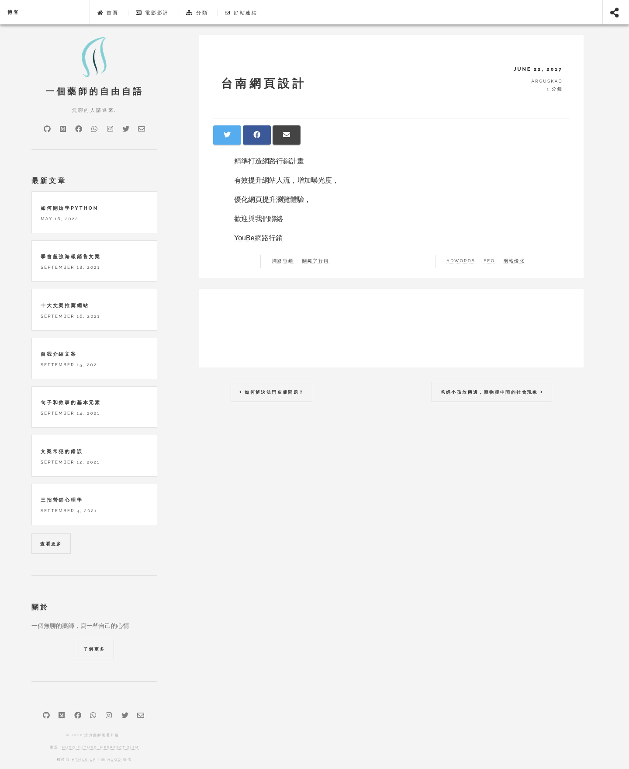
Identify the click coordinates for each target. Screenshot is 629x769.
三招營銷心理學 (62, 500)
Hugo (114, 759)
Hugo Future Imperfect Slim (100, 747)
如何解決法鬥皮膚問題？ (271, 392)
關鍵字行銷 (315, 261)
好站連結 (241, 13)
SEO (489, 261)
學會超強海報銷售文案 (71, 256)
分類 (197, 13)
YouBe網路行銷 (258, 238)
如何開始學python (69, 208)
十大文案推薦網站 (65, 305)
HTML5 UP (84, 759)
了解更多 (94, 649)
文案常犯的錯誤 (62, 451)
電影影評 (152, 13)
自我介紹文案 (59, 354)
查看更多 (51, 543)
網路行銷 (283, 261)
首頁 (108, 13)
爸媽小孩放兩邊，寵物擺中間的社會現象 (492, 392)
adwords (460, 261)
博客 (13, 12)
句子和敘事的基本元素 (71, 402)
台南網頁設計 (264, 83)
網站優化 (514, 261)
